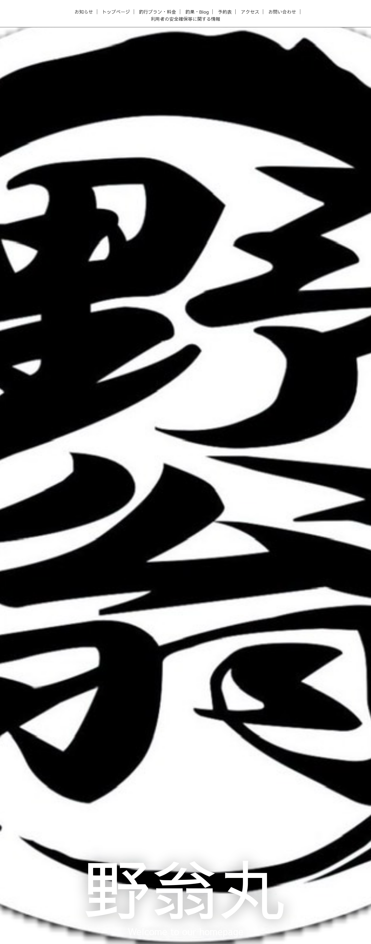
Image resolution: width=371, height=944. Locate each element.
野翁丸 (185, 887)
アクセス (250, 11)
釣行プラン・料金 (157, 11)
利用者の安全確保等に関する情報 (185, 19)
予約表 (225, 11)
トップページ (116, 11)
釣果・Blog (197, 11)
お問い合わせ (282, 11)
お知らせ (84, 11)
